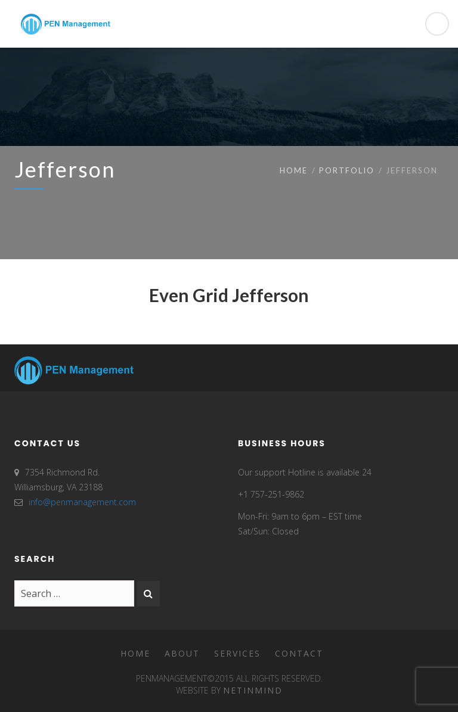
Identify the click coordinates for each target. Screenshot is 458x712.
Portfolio (347, 170)
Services (237, 653)
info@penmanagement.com (82, 502)
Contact (299, 653)
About (182, 653)
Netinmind (253, 690)
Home (294, 170)
